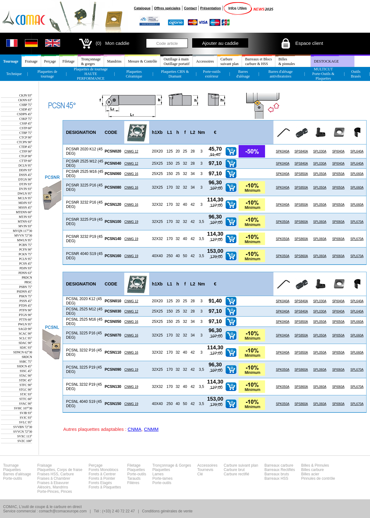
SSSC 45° (26, 371)
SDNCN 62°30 (22, 352)
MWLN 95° (24, 240)
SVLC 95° (25, 422)
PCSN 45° (25, 263)
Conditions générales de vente (167, 511)
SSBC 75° (25, 361)
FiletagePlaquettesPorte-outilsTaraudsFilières (136, 474)
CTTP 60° (25, 160)
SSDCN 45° (24, 366)
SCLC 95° (25, 338)
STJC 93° (26, 394)
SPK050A (282, 222)
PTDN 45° (25, 305)
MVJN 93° (25, 226)
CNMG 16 (131, 174)
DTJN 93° (25, 184)
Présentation (210, 8)
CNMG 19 (131, 222)
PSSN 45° (26, 301)
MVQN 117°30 (22, 231)
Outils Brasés (356, 73)
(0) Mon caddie (103, 43)
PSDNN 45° (24, 291)
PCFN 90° (25, 249)
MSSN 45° (25, 207)
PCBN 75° (25, 245)
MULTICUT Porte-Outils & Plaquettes (323, 74)
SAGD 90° (25, 329)
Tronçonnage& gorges (91, 61)
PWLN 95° (25, 324)
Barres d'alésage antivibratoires (280, 73)
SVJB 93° (26, 413)
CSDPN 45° (24, 114)
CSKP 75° (25, 118)
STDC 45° (25, 380)
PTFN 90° (25, 310)
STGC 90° (25, 389)
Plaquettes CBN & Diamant (175, 73)
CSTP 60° (26, 128)
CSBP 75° (25, 104)
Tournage (10, 61)
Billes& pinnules (286, 61)
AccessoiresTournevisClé (207, 469)
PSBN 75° (25, 287)
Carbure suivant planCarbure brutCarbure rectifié (241, 469)
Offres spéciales (167, 8)
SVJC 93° (26, 417)
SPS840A (301, 151)
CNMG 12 (131, 151)
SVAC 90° (25, 403)
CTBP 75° (25, 132)
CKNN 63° (25, 100)
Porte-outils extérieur (212, 73)
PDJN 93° (26, 268)
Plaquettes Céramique (134, 73)
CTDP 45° (25, 146)
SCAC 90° (25, 333)
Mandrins (114, 61)
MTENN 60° (24, 212)
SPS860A (301, 222)
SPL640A (356, 151)
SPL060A (319, 222)
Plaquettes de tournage (47, 73)
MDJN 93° (25, 203)
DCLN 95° (25, 165)
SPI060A (338, 222)
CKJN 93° (25, 95)
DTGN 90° (25, 179)
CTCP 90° (25, 137)
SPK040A (282, 151)
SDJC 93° (26, 347)
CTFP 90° (26, 151)
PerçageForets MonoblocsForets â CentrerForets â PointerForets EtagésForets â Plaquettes (104, 476)
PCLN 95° (25, 259)
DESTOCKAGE (326, 61)
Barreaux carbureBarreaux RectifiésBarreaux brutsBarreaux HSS (279, 472)
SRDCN (27, 357)
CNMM (151, 429)
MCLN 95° (25, 198)
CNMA (134, 429)
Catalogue (142, 8)
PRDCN (27, 277)
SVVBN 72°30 (22, 427)
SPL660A (356, 174)
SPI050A (338, 174)
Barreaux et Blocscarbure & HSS (258, 61)
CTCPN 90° (24, 142)
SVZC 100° (24, 441)
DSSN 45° (25, 175)
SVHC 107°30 (23, 408)
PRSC (28, 282)
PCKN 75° (25, 254)
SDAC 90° (25, 343)
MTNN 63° (25, 221)
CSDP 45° (25, 109)
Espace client (301, 43)
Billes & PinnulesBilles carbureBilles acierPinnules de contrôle (318, 472)
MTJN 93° (25, 217)
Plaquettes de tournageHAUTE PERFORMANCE (91, 74)
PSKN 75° (25, 296)
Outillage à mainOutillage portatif (176, 61)
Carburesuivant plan (230, 61)
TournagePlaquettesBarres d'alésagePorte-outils (17, 472)
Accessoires (205, 61)
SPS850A (301, 174)
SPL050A (319, 174)
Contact (190, 8)
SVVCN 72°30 (22, 431)
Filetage (69, 61)
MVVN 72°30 (23, 235)
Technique (14, 74)
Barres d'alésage (243, 73)
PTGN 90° (25, 315)
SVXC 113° (24, 436)
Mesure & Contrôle (142, 61)
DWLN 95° (25, 193)
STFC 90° (26, 385)
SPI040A (338, 151)
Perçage (50, 61)
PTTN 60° (25, 319)
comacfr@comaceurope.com (63, 511)
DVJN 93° (25, 189)
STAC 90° (25, 375)
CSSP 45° (26, 123)
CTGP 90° (25, 156)
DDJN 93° (25, 170)
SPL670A (356, 222)
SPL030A (319, 151)
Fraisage (31, 61)
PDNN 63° (25, 273)
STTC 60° (25, 399)
